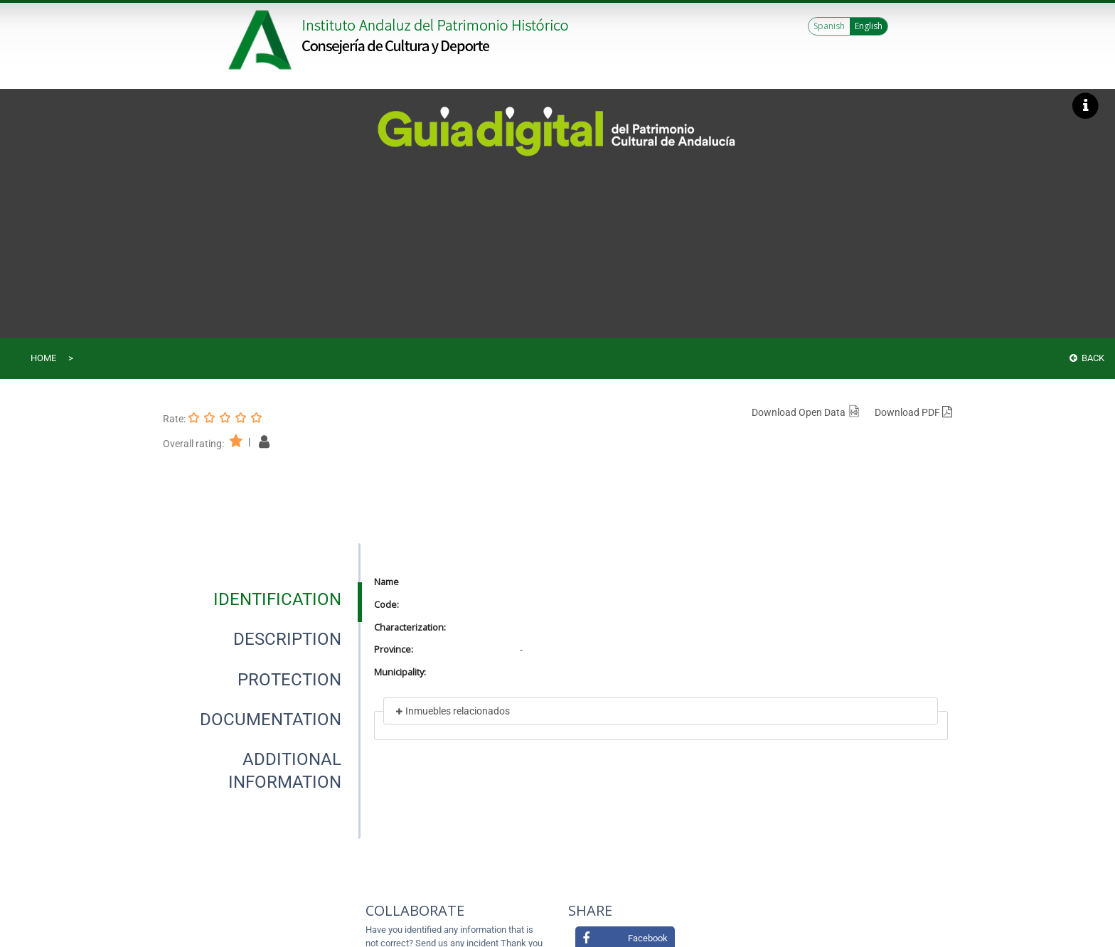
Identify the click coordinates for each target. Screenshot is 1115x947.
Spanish (829, 26)
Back (1086, 358)
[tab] (277, 599)
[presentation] (261, 599)
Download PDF (913, 412)
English (868, 26)
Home (43, 358)
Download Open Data (806, 412)
